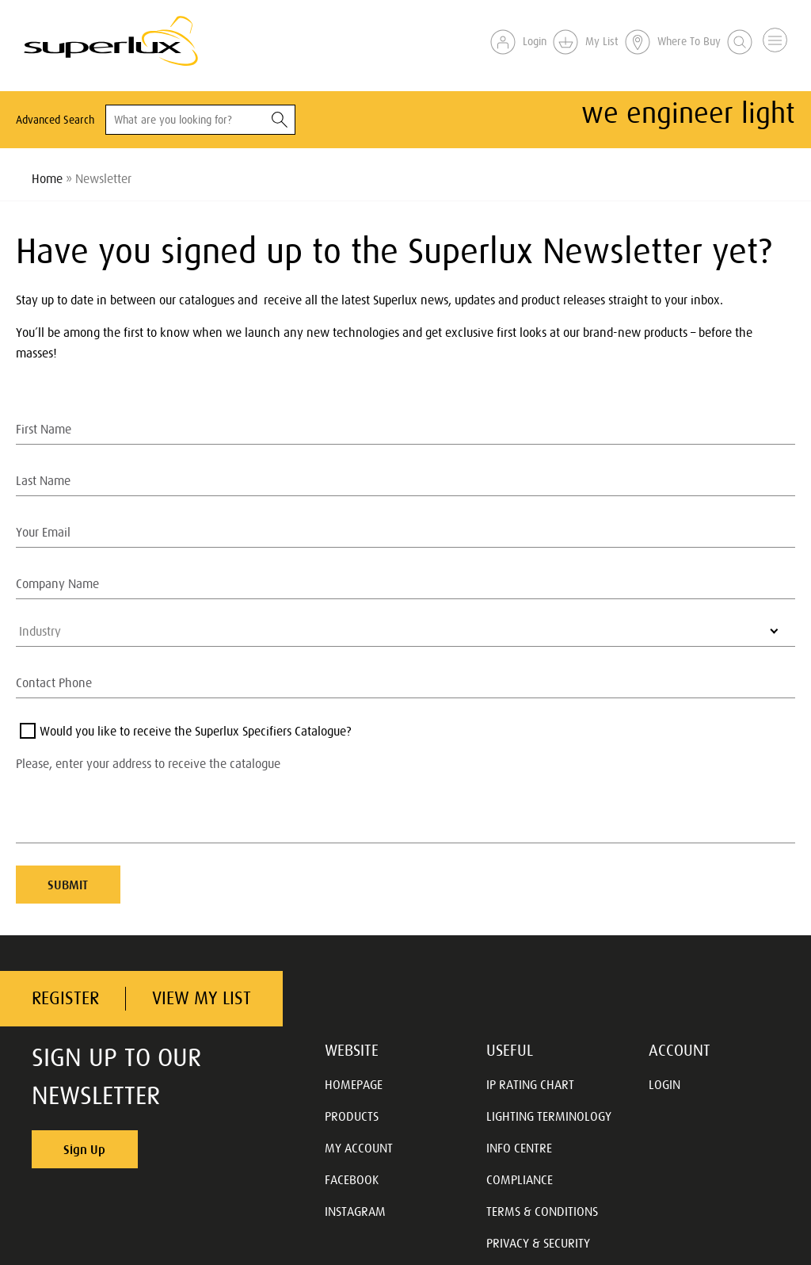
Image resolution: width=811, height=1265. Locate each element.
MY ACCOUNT (359, 1148)
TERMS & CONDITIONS (542, 1211)
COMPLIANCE (519, 1179)
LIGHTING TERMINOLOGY (548, 1116)
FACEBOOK (352, 1179)
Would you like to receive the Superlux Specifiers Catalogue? (195, 731)
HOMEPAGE (354, 1084)
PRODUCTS (352, 1116)
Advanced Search (55, 119)
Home (47, 178)
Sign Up (84, 1149)
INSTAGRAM (355, 1211)
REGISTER (65, 998)
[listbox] (405, 631)
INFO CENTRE (519, 1148)
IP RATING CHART (530, 1084)
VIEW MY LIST (201, 998)
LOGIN (664, 1084)
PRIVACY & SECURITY (538, 1243)
